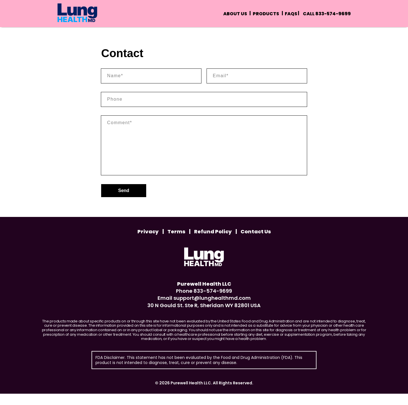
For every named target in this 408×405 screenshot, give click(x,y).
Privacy (150, 243)
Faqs (291, 13)
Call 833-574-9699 (327, 13)
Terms (178, 243)
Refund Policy (215, 243)
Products (266, 13)
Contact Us (256, 243)
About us (235, 13)
